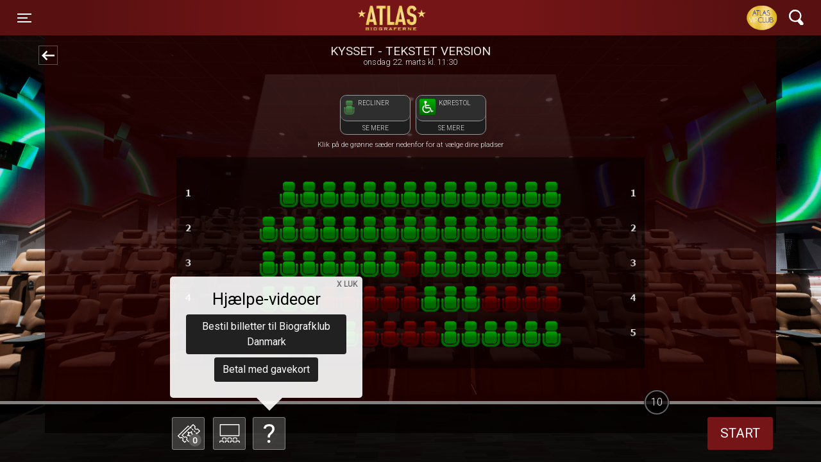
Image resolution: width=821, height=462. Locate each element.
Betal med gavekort (266, 369)
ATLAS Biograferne (392, 18)
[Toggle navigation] (24, 18)
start (740, 433)
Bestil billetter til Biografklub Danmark (266, 334)
